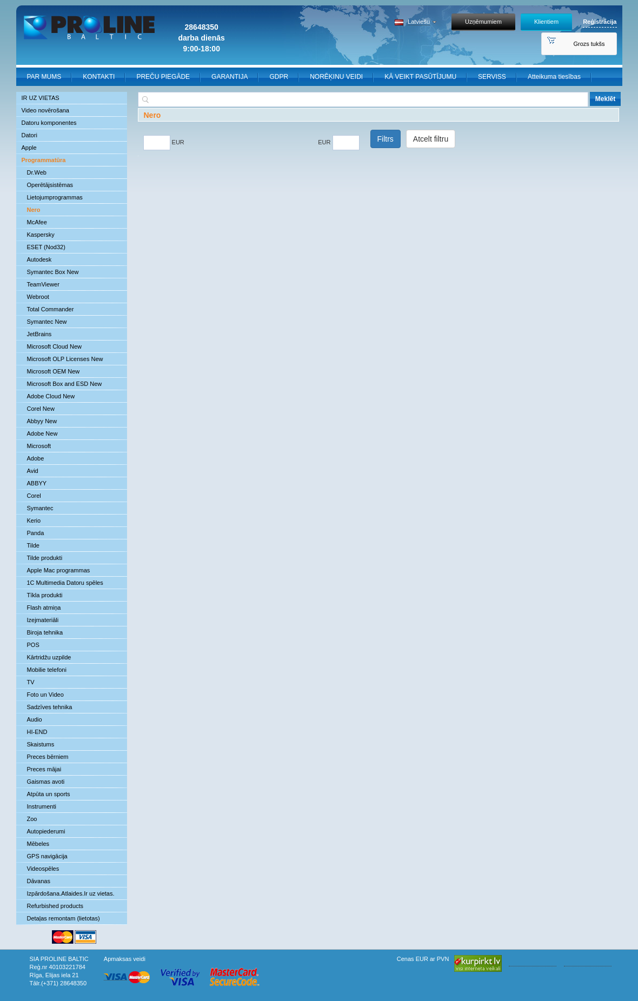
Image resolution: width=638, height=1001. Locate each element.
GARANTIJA (229, 77)
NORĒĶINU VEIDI (336, 77)
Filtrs (385, 139)
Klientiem (546, 21)
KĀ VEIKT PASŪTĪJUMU (420, 77)
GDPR (278, 77)
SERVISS (492, 77)
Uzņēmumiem (483, 21)
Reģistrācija (599, 21)
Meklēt (605, 99)
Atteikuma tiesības (554, 77)
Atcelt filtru (430, 139)
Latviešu (419, 21)
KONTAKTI (99, 77)
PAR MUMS (44, 77)
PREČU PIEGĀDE (163, 77)
